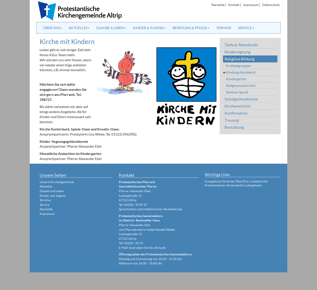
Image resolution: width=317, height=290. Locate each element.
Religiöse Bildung (239, 59)
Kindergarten (236, 79)
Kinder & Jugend (149, 28)
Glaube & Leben (111, 28)
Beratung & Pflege (191, 28)
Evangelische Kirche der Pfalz (223, 181)
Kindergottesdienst (241, 72)
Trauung (232, 120)
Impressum (250, 5)
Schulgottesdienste (241, 99)
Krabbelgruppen (238, 65)
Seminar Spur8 (237, 92)
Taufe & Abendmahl (241, 45)
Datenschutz (271, 5)
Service (246, 28)
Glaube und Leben (52, 191)
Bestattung (234, 127)
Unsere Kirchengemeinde (57, 182)
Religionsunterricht (240, 85)
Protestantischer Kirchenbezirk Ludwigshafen (233, 185)
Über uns (52, 28)
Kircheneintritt (238, 106)
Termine (223, 28)
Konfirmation (236, 113)
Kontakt (233, 5)
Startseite (217, 5)
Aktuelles (79, 28)
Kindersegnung (238, 52)
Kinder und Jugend (52, 195)
